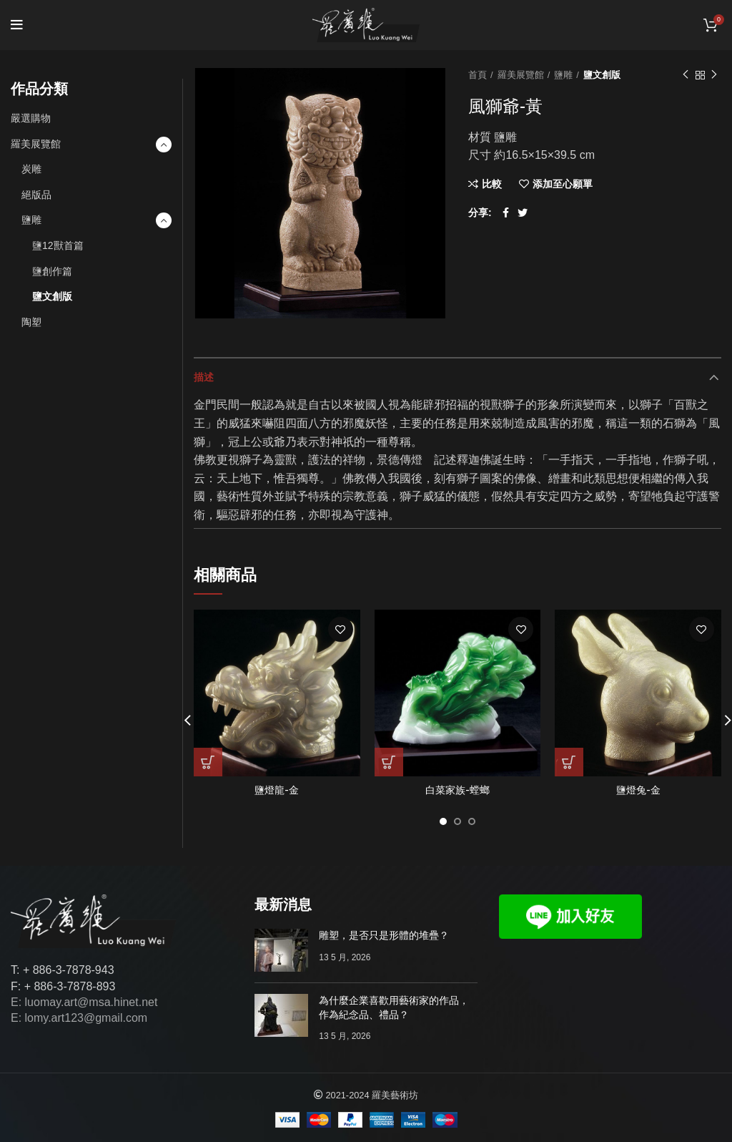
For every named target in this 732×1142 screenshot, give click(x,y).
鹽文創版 (601, 74)
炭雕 (31, 169)
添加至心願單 (563, 184)
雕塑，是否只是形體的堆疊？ (384, 935)
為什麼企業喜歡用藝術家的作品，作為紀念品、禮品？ (394, 1007)
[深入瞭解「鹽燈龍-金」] (208, 762)
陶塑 (31, 322)
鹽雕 (563, 74)
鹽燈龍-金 (276, 790)
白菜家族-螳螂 (457, 790)
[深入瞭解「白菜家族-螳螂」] (389, 762)
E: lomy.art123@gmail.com (79, 1018)
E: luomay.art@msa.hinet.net (84, 1002)
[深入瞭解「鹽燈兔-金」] (569, 762)
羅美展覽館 (521, 74)
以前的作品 (685, 75)
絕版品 (36, 194)
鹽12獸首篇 (58, 245)
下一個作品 (714, 75)
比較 (492, 184)
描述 (204, 377)
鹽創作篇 (52, 271)
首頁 (477, 74)
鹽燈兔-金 (638, 790)
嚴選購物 (31, 118)
